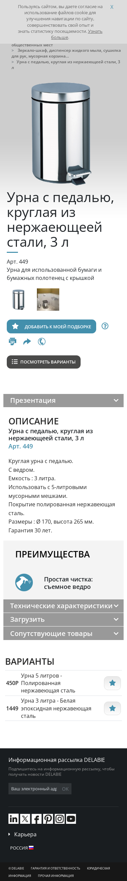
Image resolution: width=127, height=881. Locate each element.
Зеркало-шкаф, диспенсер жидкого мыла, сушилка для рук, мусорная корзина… (66, 53)
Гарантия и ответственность (55, 868)
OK (65, 789)
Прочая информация (56, 876)
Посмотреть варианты (44, 362)
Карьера (25, 834)
